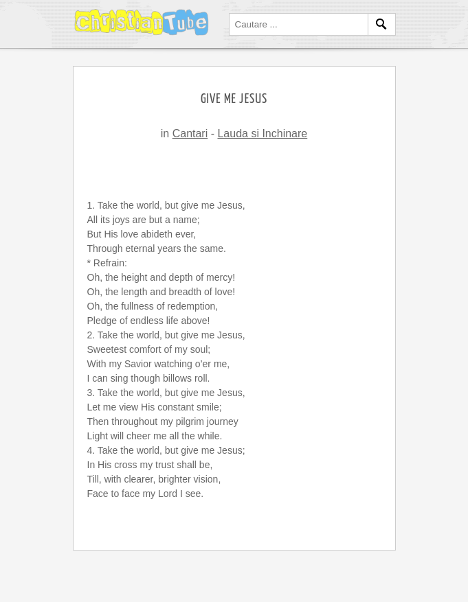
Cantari (190, 133)
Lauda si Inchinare (262, 133)
